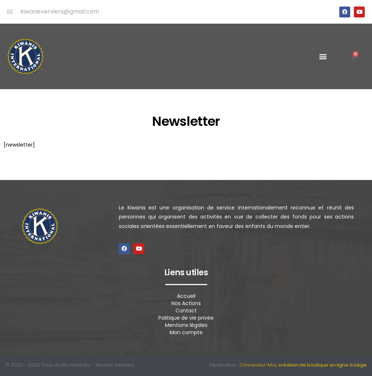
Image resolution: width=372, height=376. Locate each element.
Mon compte (186, 332)
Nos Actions (186, 303)
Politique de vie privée (186, 317)
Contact (186, 310)
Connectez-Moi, (303, 364)
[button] (323, 57)
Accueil (186, 296)
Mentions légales (186, 325)
